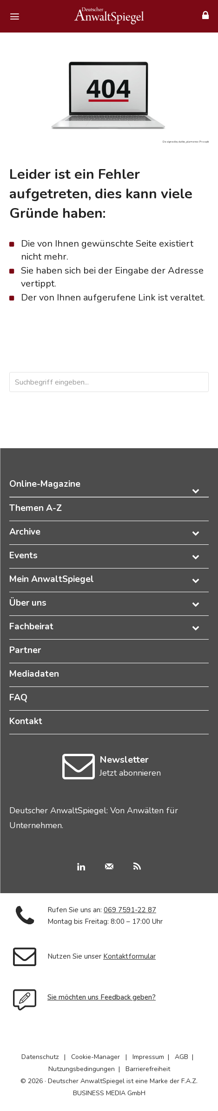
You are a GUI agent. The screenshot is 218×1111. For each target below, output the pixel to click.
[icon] (78, 775)
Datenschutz (40, 1056)
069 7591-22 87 (130, 910)
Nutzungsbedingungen (81, 1069)
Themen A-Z (35, 508)
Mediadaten (34, 674)
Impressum (148, 1056)
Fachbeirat (31, 627)
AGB (181, 1056)
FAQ (18, 698)
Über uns (27, 603)
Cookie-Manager (95, 1056)
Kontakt (25, 721)
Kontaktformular (129, 956)
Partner (25, 650)
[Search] (183, 382)
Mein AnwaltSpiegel (51, 579)
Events (23, 555)
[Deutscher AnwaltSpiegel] (109, 15)
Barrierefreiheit (148, 1069)
